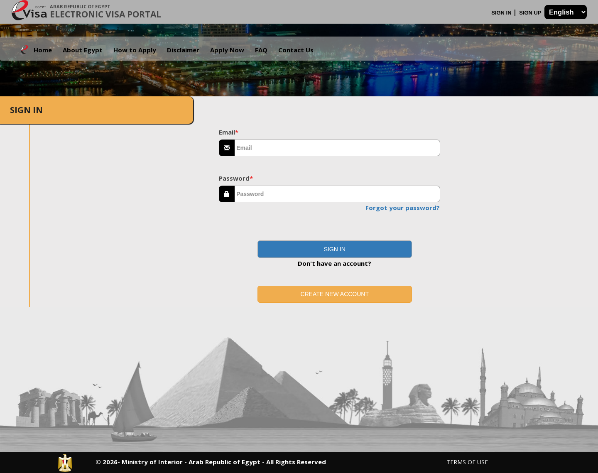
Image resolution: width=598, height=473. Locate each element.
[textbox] (337, 148)
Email (228, 132)
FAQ (261, 50)
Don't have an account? (334, 263)
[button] (334, 249)
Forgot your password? (402, 207)
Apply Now (227, 50)
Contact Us (296, 50)
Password (236, 178)
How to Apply (134, 50)
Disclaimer (183, 50)
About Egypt (83, 50)
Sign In (502, 13)
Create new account (334, 294)
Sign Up (531, 13)
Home (43, 50)
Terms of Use (467, 462)
